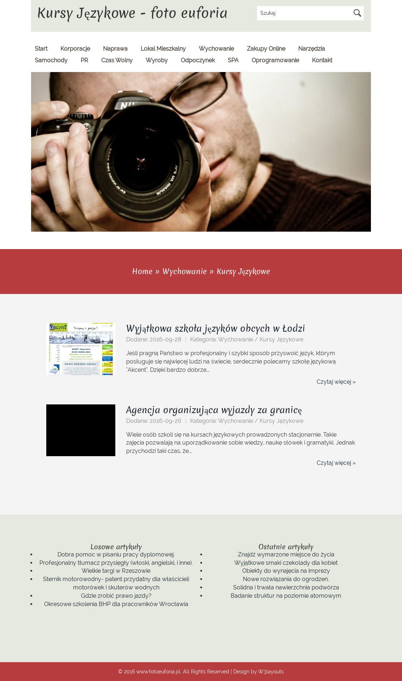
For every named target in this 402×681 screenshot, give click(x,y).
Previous (349, 226)
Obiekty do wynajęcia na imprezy (286, 570)
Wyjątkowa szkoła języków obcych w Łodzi (215, 328)
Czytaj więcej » (336, 381)
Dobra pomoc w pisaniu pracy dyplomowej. (116, 554)
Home (142, 271)
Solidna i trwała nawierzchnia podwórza (286, 587)
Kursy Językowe (243, 271)
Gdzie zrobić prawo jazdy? (116, 595)
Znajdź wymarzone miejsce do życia (286, 554)
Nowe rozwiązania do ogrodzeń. (286, 579)
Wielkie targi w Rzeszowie (116, 570)
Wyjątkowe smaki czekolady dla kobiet (286, 562)
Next (365, 226)
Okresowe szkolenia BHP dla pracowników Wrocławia (116, 604)
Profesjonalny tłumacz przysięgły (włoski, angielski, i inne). (116, 562)
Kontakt (322, 60)
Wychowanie (184, 271)
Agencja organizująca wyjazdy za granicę (214, 410)
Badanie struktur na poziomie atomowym (286, 595)
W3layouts (271, 671)
